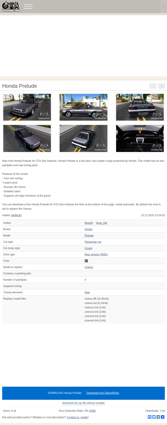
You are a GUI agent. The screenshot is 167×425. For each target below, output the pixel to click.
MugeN (89, 223)
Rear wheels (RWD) (96, 254)
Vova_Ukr (101, 223)
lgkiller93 (16, 215)
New (87, 292)
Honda (88, 229)
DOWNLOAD (64, 393)
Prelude (89, 235)
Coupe (88, 248)
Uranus (89, 267)
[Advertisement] (83, 45)
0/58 (92, 410)
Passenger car (93, 242)
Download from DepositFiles (103, 393)
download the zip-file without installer (83, 403)
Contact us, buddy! (78, 417)
